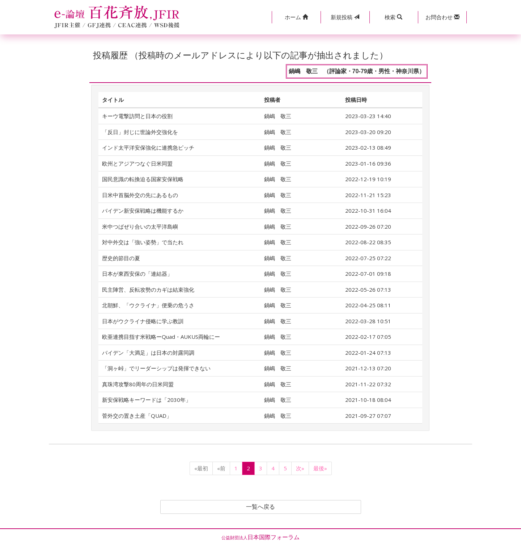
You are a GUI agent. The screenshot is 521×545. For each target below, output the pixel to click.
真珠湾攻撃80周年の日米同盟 (138, 384)
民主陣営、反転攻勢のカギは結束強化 (148, 289)
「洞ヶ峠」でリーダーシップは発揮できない (156, 368)
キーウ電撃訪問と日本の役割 (137, 116)
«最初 (201, 468)
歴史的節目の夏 (121, 258)
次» (300, 468)
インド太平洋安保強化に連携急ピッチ (148, 147)
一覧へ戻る (260, 507)
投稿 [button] (345, 17)
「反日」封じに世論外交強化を (140, 132)
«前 (221, 468)
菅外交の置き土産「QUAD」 (137, 415)
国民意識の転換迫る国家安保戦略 (142, 179)
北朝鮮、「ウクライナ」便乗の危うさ (148, 305)
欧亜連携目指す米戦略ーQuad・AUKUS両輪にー (161, 336)
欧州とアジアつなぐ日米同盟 (137, 163)
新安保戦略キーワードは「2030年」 (146, 399)
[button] (296, 17)
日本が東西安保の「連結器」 (137, 273)
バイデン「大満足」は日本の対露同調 (148, 352)
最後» (320, 468)
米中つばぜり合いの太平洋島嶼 (140, 226)
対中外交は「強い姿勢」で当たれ (142, 242)
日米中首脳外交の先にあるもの (140, 195)
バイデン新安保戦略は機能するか (142, 210)
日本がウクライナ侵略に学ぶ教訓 (142, 321)
